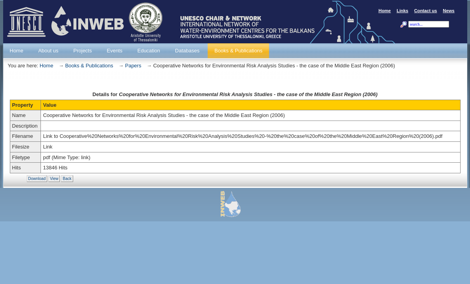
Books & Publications (89, 66)
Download (37, 178)
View (54, 178)
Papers (133, 66)
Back (67, 178)
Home (46, 66)
